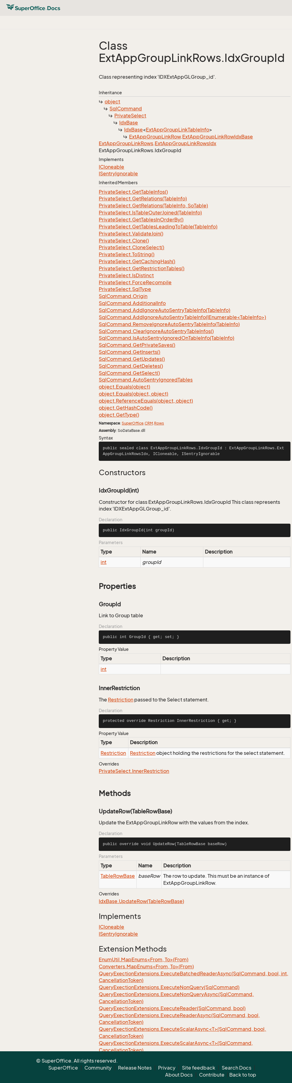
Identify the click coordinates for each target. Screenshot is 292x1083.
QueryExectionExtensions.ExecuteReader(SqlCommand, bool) (172, 1008)
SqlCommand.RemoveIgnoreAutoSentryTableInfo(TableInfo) (169, 324)
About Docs (179, 1075)
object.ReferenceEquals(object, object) (146, 401)
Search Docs (236, 1068)
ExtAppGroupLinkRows (126, 143)
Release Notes (135, 1068)
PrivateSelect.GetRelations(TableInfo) (143, 198)
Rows (159, 423)
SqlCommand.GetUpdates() (132, 359)
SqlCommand (125, 109)
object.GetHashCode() (126, 408)
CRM (149, 423)
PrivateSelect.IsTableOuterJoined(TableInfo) (150, 213)
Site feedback (198, 1068)
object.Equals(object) (124, 387)
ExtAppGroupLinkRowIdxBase (217, 137)
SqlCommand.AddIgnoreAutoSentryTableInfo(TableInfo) (164, 310)
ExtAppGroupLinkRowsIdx (185, 143)
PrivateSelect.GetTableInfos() (133, 192)
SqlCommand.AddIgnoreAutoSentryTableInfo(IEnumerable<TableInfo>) (182, 317)
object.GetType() (119, 415)
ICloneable (111, 167)
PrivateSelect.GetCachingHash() (137, 261)
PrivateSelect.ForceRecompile (135, 282)
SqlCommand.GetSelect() (129, 373)
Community (98, 1068)
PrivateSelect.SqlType (125, 289)
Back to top (242, 1075)
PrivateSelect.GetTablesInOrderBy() (141, 220)
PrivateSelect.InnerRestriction (134, 771)
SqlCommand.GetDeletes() (131, 366)
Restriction (120, 700)
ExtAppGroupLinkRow (155, 137)
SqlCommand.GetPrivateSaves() (137, 345)
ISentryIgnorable (118, 173)
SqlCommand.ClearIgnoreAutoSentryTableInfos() (156, 331)
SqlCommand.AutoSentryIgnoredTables (146, 380)
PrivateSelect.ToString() (126, 254)
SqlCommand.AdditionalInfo (132, 303)
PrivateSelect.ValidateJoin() (131, 234)
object (112, 102)
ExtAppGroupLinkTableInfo (177, 130)
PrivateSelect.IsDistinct (126, 275)
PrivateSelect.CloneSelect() (131, 247)
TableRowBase (118, 876)
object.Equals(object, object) (133, 394)
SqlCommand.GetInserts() (129, 352)
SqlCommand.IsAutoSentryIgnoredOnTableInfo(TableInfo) (166, 338)
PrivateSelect (130, 116)
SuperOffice (132, 423)
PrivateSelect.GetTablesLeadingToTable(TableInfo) (158, 227)
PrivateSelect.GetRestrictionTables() (141, 268)
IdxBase (128, 123)
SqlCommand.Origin (123, 296)
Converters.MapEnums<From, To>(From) (146, 966)
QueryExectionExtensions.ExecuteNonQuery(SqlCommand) (169, 987)
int (103, 562)
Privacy (167, 1068)
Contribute (211, 1075)
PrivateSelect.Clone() (124, 241)
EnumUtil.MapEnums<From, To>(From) (143, 959)
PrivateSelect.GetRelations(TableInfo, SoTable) (153, 206)
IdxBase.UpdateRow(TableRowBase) (141, 901)
